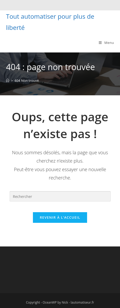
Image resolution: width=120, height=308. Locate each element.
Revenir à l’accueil (60, 217)
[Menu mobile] (104, 42)
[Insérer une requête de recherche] (60, 196)
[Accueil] (7, 80)
